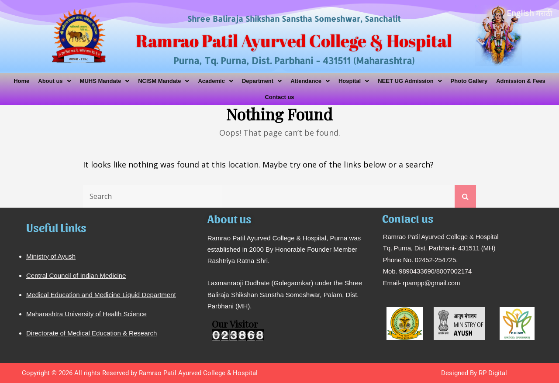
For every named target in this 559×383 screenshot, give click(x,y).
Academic (215, 81)
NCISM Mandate (163, 81)
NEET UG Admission (410, 81)
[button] (54, 81)
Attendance (310, 81)
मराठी (544, 13)
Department (262, 81)
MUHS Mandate (105, 81)
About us (54, 81)
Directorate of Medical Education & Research (91, 333)
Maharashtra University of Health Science (86, 314)
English (520, 13)
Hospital (353, 81)
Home (21, 81)
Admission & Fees (520, 81)
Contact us (279, 97)
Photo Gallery (469, 81)
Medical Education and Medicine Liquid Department (101, 294)
